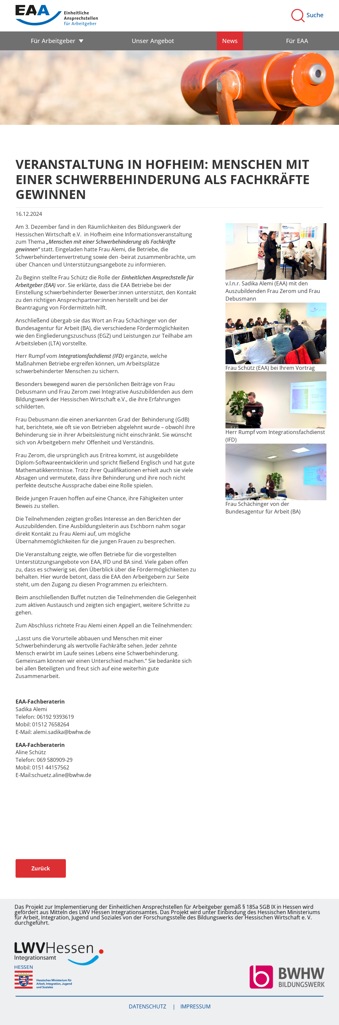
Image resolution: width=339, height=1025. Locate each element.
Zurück (40, 868)
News (230, 41)
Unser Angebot (153, 41)
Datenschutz (148, 1006)
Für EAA (297, 41)
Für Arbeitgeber (53, 41)
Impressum (195, 1006)
